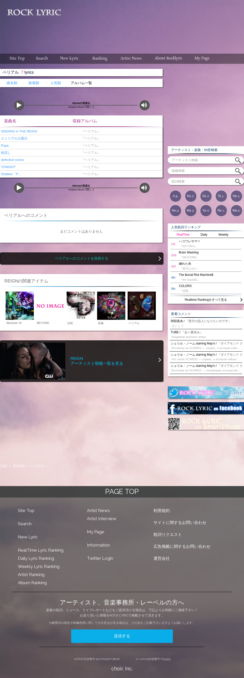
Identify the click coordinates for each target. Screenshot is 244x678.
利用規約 (162, 510)
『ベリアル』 (89, 131)
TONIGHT (8, 167)
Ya (205, 210)
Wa (236, 210)
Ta (221, 196)
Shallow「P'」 (11, 174)
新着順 (33, 83)
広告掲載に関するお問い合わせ (182, 546)
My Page (95, 531)
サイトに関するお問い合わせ (180, 522)
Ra (221, 210)
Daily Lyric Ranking (36, 558)
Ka (190, 196)
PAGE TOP (122, 491)
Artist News (98, 510)
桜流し (5, 153)
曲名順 (12, 83)
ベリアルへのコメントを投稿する (81, 258)
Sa (205, 196)
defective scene (12, 160)
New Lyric (28, 536)
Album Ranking (32, 582)
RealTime (183, 234)
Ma (190, 210)
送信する (122, 636)
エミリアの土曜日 (13, 138)
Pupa (4, 145)
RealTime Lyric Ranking (41, 550)
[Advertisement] (123, 32)
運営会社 (162, 558)
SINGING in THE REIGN (18, 131)
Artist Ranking (31, 574)
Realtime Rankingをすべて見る (206, 300)
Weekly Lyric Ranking (38, 566)
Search (25, 523)
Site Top (26, 510)
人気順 (55, 83)
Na (236, 196)
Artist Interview (101, 518)
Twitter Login (100, 558)
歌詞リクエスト (168, 534)
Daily (204, 234)
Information (98, 545)
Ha (175, 210)
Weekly (223, 234)
